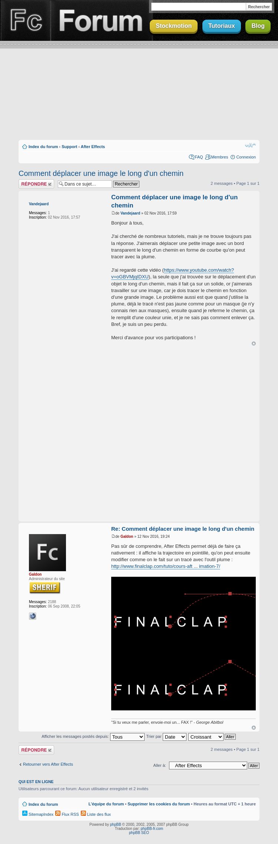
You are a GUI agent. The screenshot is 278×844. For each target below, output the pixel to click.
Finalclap (25, 20)
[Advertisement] (139, 99)
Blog (258, 26)
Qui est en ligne (36, 781)
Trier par (166, 736)
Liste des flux (96, 814)
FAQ (199, 157)
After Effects (93, 146)
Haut (254, 343)
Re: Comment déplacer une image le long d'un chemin (182, 529)
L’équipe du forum (106, 804)
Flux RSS (67, 814)
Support (69, 146)
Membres (219, 157)
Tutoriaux (221, 26)
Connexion (246, 157)
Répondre (36, 184)
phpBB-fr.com (152, 829)
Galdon (35, 574)
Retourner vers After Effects (48, 764)
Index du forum (43, 146)
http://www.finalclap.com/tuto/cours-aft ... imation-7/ (165, 566)
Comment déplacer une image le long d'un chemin (101, 173)
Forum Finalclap (101, 20)
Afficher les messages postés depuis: (93, 736)
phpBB (115, 824)
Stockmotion (174, 26)
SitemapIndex (37, 814)
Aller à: (159, 765)
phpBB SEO (139, 833)
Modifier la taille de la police (250, 145)
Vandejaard (39, 204)
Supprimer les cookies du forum (159, 804)
